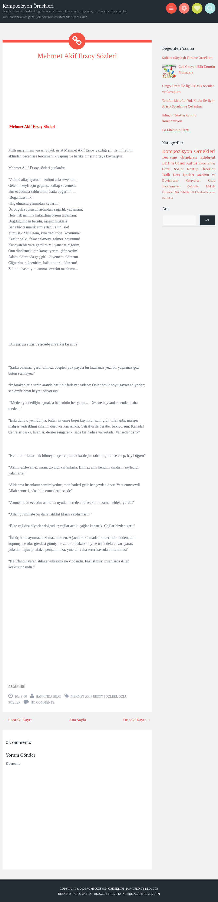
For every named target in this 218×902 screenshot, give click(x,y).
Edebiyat (207, 157)
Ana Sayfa (77, 719)
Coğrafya (193, 186)
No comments (42, 702)
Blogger (151, 889)
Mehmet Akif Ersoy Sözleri (77, 55)
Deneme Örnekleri (179, 157)
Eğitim (168, 163)
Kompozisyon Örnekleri (28, 6)
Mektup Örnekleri (201, 169)
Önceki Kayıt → (137, 719)
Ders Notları (183, 175)
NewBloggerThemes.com (141, 893)
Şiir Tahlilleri (183, 192)
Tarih (166, 175)
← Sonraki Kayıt (18, 719)
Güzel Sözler (173, 169)
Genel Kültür (186, 163)
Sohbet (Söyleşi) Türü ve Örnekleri (187, 57)
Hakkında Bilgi (48, 696)
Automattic (83, 893)
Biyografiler (206, 163)
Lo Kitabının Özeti (175, 130)
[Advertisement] (77, 93)
